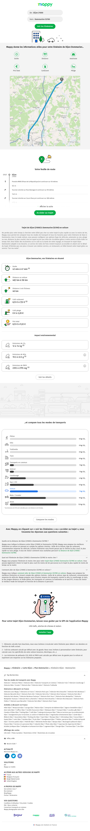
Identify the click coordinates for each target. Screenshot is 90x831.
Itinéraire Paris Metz (34, 701)
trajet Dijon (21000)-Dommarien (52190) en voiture (63, 561)
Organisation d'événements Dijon (61, 715)
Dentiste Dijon (26, 719)
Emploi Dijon (8, 719)
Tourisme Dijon (71, 726)
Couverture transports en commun (15, 807)
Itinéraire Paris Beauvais (64, 699)
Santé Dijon (77, 715)
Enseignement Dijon (48, 719)
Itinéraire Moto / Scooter (12, 685)
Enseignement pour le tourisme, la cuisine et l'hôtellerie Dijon (29, 715)
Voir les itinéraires (45, 26)
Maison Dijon (39, 708)
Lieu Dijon (80, 726)
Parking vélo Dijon (33, 717)
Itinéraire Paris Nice (74, 694)
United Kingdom (10, 781)
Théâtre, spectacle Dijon (64, 719)
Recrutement (8, 791)
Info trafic (7, 733)
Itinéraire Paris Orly (42, 694)
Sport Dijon (44, 717)
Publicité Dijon (29, 722)
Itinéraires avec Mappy (11, 692)
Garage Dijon (29, 708)
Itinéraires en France (27, 692)
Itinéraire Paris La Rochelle (28, 699)
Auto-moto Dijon (9, 710)
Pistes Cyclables (17, 733)
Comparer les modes (45, 519)
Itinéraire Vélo (28, 683)
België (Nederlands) (12, 779)
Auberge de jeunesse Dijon (47, 712)
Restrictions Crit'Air (30, 733)
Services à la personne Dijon (23, 724)
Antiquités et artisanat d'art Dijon (32, 726)
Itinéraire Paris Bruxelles (47, 699)
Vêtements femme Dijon (43, 722)
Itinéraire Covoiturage (76, 683)
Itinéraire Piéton (17, 683)
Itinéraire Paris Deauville (58, 692)
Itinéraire (7, 683)
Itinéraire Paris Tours (47, 696)
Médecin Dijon (8, 717)
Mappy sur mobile (9, 767)
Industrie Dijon (39, 724)
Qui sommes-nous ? (10, 789)
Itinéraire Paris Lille (28, 694)
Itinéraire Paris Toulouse (58, 694)
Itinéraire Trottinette (50, 685)
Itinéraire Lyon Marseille (18, 701)
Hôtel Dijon (7, 708)
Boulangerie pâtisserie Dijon (72, 722)
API (5, 765)
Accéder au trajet (45, 212)
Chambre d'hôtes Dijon (11, 712)
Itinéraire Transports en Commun (45, 683)
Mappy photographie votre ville (14, 809)
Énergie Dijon (60, 726)
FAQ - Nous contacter (10, 805)
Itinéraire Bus (26, 685)
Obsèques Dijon (50, 710)
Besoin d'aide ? (10, 744)
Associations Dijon (20, 717)
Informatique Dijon (67, 717)
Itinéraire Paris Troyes (50, 701)
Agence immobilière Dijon (73, 708)
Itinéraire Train (63, 683)
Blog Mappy (7, 793)
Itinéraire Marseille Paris (12, 694)
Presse (6, 795)
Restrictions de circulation (46, 733)
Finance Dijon (8, 724)
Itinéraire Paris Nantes (11, 696)
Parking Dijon (24, 712)
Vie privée (23, 803)
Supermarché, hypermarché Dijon (69, 724)
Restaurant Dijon (18, 708)
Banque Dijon (57, 722)
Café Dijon (33, 712)
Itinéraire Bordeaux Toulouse (29, 696)
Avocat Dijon (78, 717)
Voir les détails (45, 377)
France (7, 775)
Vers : (40, 19)
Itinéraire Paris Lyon (42, 692)
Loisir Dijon (17, 719)
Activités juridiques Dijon (12, 726)
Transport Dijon (62, 710)
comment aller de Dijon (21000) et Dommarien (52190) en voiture (41, 573)
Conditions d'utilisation (11, 803)
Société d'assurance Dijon (34, 710)
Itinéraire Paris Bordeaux (76, 692)
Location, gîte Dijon (74, 710)
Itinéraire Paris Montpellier (64, 696)
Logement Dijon (49, 726)
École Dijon (36, 719)
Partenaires (13, 795)
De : (36, 13)
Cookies (30, 803)
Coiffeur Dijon (20, 710)
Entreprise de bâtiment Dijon (54, 708)
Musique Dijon (54, 717)
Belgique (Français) (11, 777)
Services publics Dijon (16, 722)
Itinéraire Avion (37, 685)
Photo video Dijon (51, 724)
